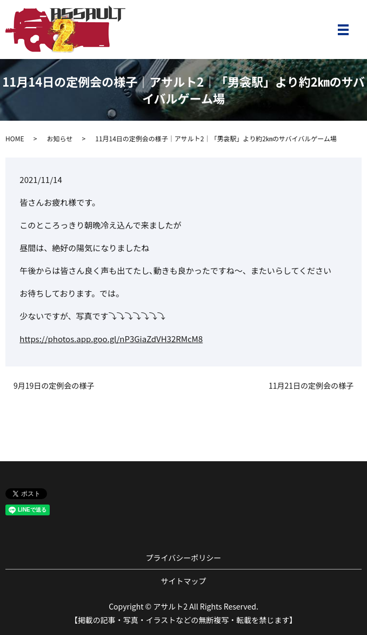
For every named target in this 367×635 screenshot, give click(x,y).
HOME (14, 138)
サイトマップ (183, 580)
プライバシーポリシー (184, 557)
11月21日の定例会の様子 (311, 386)
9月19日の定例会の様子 (54, 386)
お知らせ (59, 138)
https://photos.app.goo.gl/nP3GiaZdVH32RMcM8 (111, 338)
